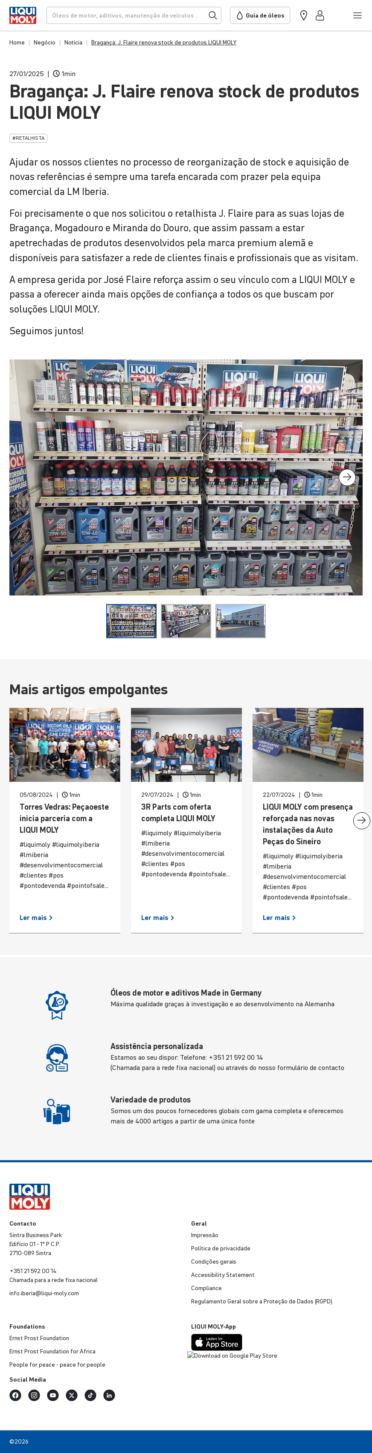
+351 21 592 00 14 (33, 1271)
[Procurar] (133, 15)
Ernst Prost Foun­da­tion (39, 1338)
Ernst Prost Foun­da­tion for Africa (52, 1351)
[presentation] (347, 477)
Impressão (204, 1235)
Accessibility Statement (223, 1274)
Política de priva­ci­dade (220, 1248)
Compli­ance (206, 1288)
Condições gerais (213, 1261)
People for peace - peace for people (57, 1364)
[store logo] (22, 15)
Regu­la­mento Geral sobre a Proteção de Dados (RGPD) (261, 1301)
